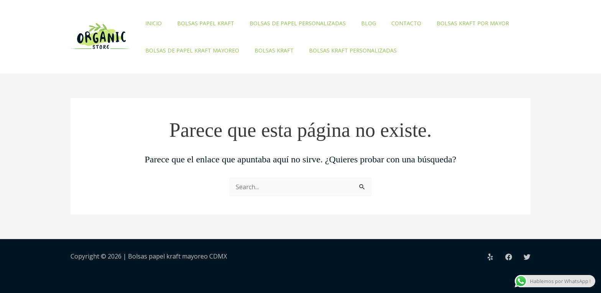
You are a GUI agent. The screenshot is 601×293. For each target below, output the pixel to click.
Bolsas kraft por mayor (473, 23)
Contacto (406, 23)
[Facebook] (508, 257)
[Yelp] (490, 257)
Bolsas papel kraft (205, 23)
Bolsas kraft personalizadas (353, 50)
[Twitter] (527, 257)
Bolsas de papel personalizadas (298, 23)
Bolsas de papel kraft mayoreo (192, 50)
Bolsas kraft (274, 50)
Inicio (153, 23)
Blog (368, 23)
